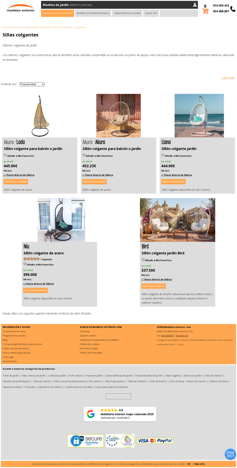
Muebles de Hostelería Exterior (93, 13)
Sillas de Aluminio (137, 381)
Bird (145, 246)
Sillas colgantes (173, 375)
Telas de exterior (213, 375)
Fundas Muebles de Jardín (148, 375)
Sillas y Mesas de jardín (33, 375)
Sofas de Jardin (11, 375)
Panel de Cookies (89, 348)
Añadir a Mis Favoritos (19, 155)
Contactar (85, 331)
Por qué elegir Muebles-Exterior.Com (22, 344)
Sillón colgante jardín (179, 148)
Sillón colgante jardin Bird (163, 253)
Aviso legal (8, 357)
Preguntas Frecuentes (14, 335)
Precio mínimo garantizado (17, 352)
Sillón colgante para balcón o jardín (33, 148)
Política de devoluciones (16, 348)
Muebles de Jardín (14, 27)
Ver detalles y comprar (16, 181)
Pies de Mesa (177, 381)
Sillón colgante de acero (44, 253)
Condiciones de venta (14, 331)
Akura (100, 141)
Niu (26, 246)
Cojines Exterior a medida (127, 13)
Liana (166, 141)
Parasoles (31, 387)
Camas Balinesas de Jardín (119, 375)
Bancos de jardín (193, 375)
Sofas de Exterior (158, 381)
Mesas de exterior (196, 381)
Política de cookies (89, 344)
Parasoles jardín (94, 375)
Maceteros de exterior (50, 387)
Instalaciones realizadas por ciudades (99, 339)
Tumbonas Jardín (57, 375)
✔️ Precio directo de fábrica (19, 175)
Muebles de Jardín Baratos (16, 381)
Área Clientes (10, 361)
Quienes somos (88, 335)
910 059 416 (221, 5)
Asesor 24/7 (151, 13)
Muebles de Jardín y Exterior (57, 13)
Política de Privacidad (91, 352)
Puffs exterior (76, 375)
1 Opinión (46, 259)
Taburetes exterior (13, 387)
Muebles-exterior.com (177, 327)
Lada (20, 141)
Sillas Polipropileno (115, 381)
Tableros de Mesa (218, 381)
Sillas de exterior (42, 381)
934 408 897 (221, 11)
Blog (5, 339)
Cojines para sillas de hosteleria (111, 387)
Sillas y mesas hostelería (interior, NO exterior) (78, 381)
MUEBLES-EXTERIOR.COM (107, 327)
